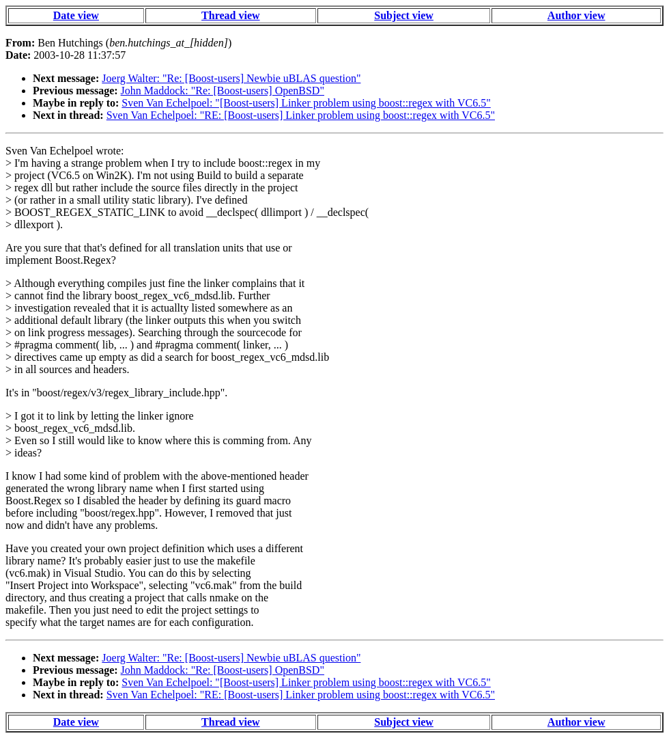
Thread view (230, 15)
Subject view (403, 15)
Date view (76, 15)
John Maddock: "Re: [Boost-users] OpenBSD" (222, 90)
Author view (576, 15)
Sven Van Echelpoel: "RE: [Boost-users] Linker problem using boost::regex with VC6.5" (300, 115)
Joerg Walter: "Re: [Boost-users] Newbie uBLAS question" (231, 78)
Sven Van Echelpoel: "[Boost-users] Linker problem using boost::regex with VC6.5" (306, 103)
